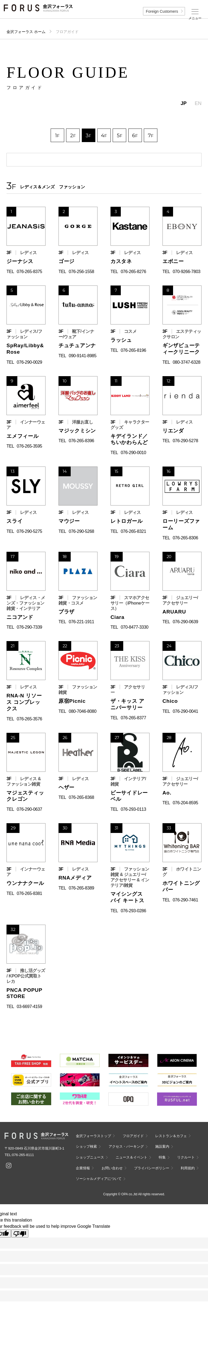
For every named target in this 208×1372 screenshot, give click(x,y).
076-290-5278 (185, 440)
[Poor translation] (19, 1233)
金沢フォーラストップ (93, 1136)
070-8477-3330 (134, 627)
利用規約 (188, 1168)
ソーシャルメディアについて (99, 1179)
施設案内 (162, 1146)
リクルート (186, 1157)
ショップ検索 (86, 1146)
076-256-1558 (81, 271)
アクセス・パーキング (126, 1146)
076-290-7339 (29, 627)
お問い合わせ (112, 1168)
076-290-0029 (29, 362)
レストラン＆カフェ (171, 1136)
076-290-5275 (29, 531)
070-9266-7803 (186, 271)
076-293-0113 (133, 809)
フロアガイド (133, 1136)
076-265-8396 (81, 440)
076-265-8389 (81, 888)
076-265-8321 (133, 531)
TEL (10, 271)
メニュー (195, 18)
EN (198, 103)
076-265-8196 (133, 350)
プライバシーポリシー (151, 1168)
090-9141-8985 (82, 355)
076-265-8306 (185, 538)
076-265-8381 (29, 893)
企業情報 (83, 1168)
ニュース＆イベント (131, 1157)
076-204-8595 (185, 802)
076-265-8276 (133, 271)
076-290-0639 (185, 621)
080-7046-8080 (82, 711)
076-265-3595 (29, 446)
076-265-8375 (29, 271)
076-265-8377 (133, 717)
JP (184, 103)
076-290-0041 (185, 711)
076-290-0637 (29, 809)
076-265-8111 (23, 1155)
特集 (162, 1157)
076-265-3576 (29, 719)
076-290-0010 (133, 452)
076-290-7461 (185, 900)
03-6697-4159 (29, 1006)
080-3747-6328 (186, 362)
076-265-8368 (81, 797)
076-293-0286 (133, 910)
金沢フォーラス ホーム (26, 31)
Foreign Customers (162, 11)
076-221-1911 (81, 621)
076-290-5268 (81, 531)
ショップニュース (90, 1157)
